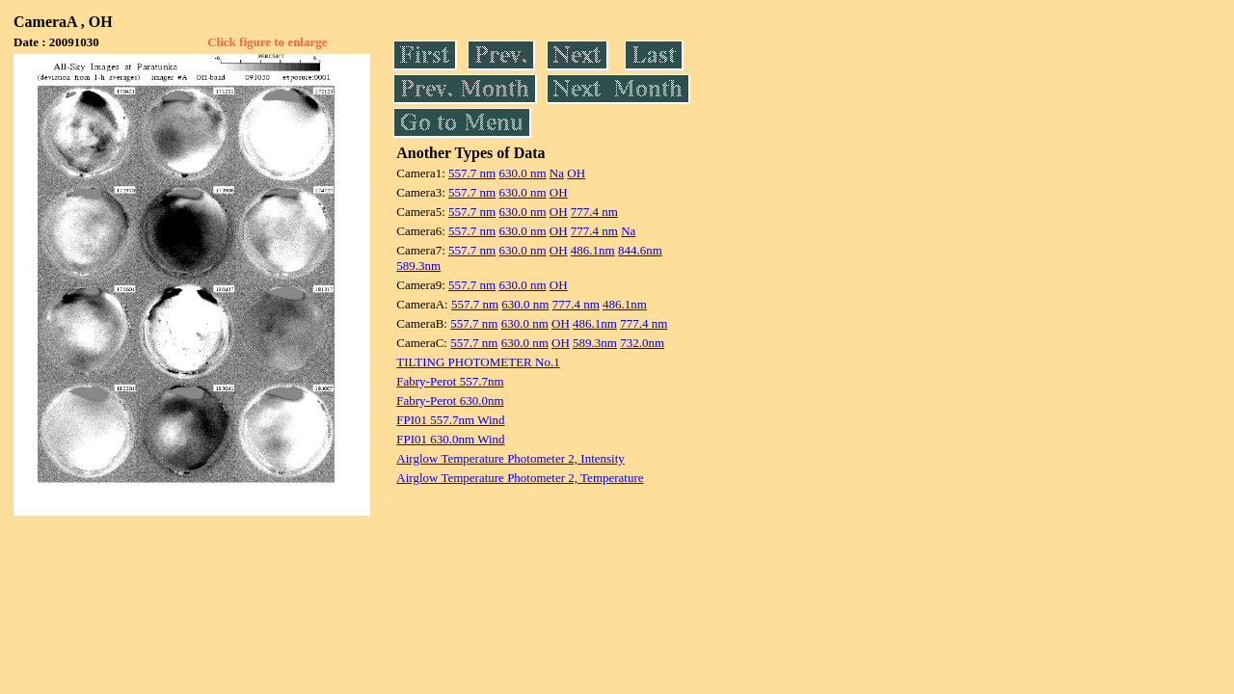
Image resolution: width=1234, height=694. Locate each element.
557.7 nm (472, 173)
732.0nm (642, 342)
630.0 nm (522, 173)
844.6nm (640, 250)
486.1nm (593, 250)
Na (557, 173)
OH (576, 173)
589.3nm (418, 265)
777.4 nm (594, 211)
